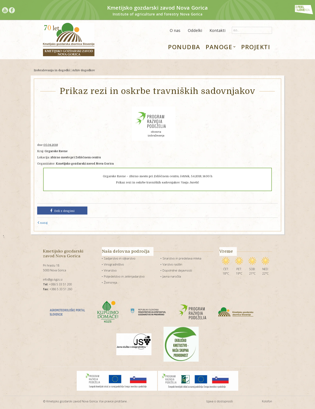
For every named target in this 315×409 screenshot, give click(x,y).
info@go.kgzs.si (52, 279)
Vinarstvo (110, 270)
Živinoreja (110, 282)
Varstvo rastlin (172, 264)
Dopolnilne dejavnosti (177, 270)
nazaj (42, 222)
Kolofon (267, 401)
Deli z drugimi (62, 211)
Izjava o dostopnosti (219, 401)
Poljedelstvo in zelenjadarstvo (124, 276)
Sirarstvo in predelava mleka (182, 258)
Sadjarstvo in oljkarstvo (119, 258)
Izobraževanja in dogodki (52, 70)
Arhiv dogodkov (83, 70)
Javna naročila (172, 276)
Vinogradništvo (114, 264)
